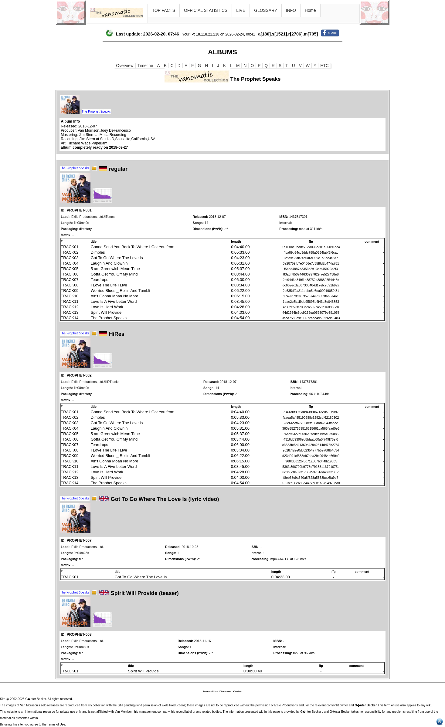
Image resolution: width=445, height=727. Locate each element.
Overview (125, 65)
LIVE (240, 10)
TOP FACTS (163, 10)
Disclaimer (225, 691)
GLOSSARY (265, 10)
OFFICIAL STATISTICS (205, 10)
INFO (291, 10)
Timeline (145, 65)
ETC (324, 65)
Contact (237, 691)
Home (310, 10)
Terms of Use (210, 691)
